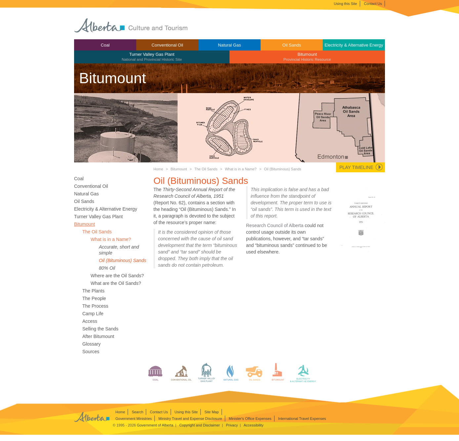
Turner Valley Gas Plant (152, 57)
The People (94, 298)
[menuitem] (105, 45)
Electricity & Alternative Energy (353, 45)
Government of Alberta (155, 425)
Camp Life (93, 313)
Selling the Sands (100, 328)
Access (89, 321)
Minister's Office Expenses (250, 419)
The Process (95, 306)
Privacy (232, 425)
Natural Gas (229, 45)
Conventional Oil (167, 45)
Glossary (91, 344)
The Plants (93, 290)
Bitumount (307, 57)
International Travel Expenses (302, 419)
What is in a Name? (241, 169)
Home (158, 169)
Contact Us (373, 4)
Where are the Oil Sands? (117, 275)
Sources (90, 351)
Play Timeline (356, 167)
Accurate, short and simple (119, 249)
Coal (105, 45)
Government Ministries (133, 419)
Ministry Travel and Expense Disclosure (190, 419)
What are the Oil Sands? (116, 283)
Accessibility (254, 425)
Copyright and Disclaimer (199, 425)
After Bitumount (98, 336)
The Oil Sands (206, 169)
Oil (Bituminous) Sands (122, 260)
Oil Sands (291, 45)
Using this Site (345, 4)
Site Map (211, 412)
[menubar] (229, 51)
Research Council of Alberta (275, 225)
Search (137, 412)
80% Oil (107, 268)
